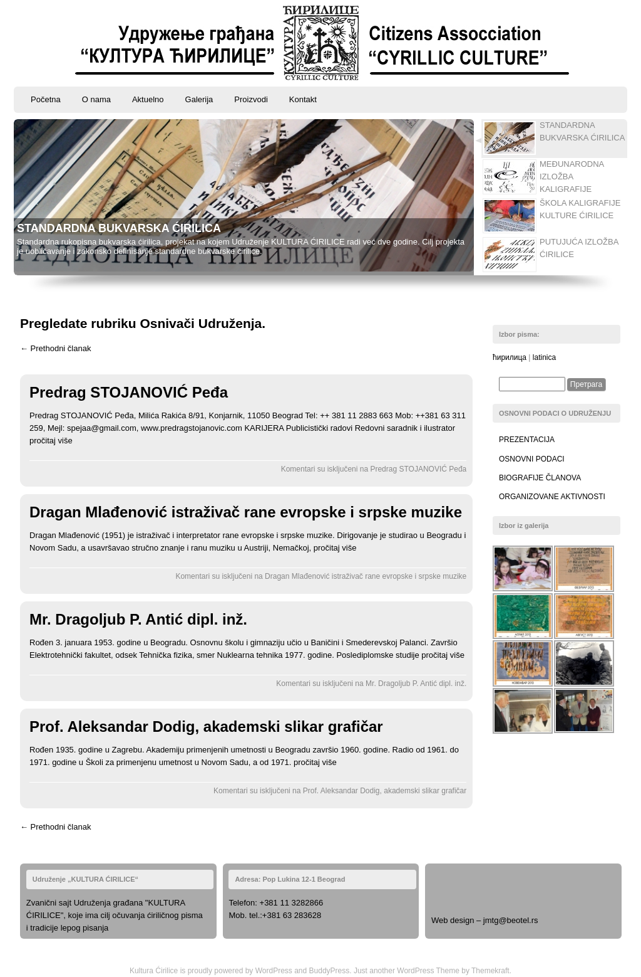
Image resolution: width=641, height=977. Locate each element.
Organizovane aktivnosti (552, 496)
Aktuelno (148, 99)
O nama (96, 99)
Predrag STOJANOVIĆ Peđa (128, 392)
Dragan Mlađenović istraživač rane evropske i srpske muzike (245, 512)
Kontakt (303, 99)
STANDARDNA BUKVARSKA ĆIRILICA (119, 228)
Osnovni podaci (532, 459)
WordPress (273, 970)
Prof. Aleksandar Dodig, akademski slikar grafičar (206, 726)
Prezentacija (527, 439)
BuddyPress (329, 970)
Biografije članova (540, 477)
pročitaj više (51, 440)
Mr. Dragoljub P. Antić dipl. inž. (138, 619)
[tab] (550, 138)
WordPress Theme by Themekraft (453, 970)
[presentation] (554, 138)
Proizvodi (250, 99)
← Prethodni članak (55, 348)
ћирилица (509, 357)
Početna (46, 99)
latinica (544, 357)
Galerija (199, 99)
